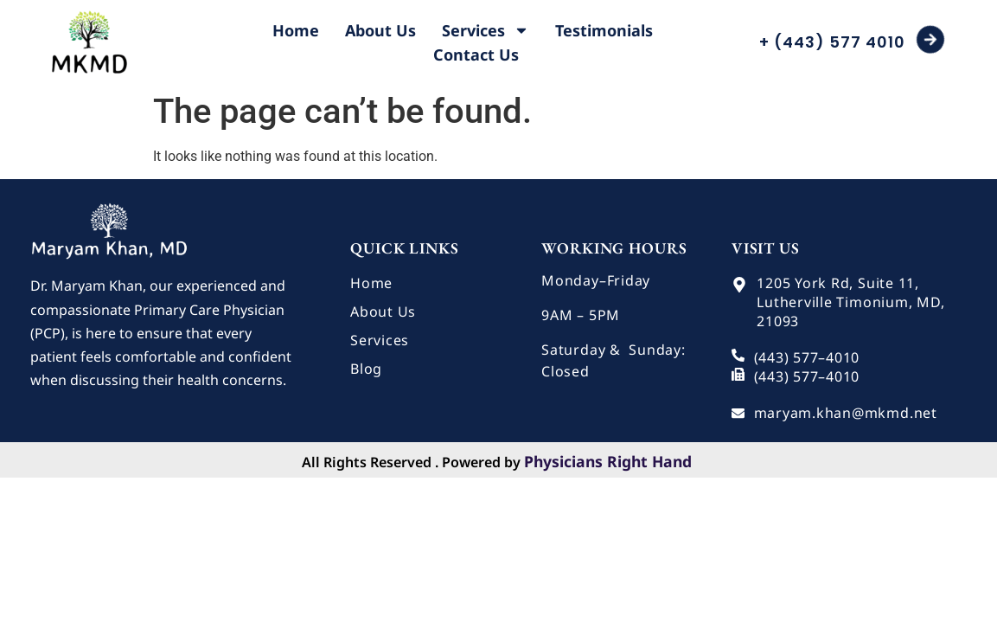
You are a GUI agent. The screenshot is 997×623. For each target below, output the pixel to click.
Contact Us (476, 54)
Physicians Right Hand (608, 461)
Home (295, 30)
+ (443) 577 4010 (832, 42)
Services (485, 30)
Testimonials (604, 30)
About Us (380, 30)
